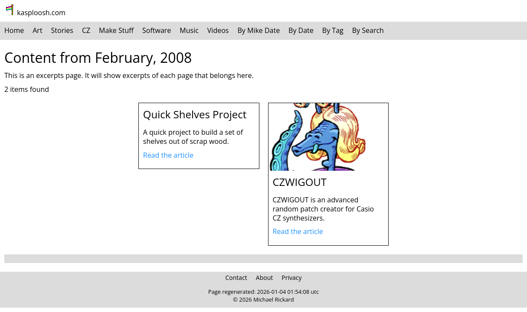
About (264, 277)
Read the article (168, 155)
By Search (368, 30)
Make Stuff (116, 30)
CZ (86, 30)
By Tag (333, 30)
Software (156, 30)
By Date (301, 30)
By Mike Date (258, 30)
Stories (62, 30)
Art (37, 30)
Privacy (291, 277)
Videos (218, 30)
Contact (236, 277)
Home (14, 30)
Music (189, 30)
